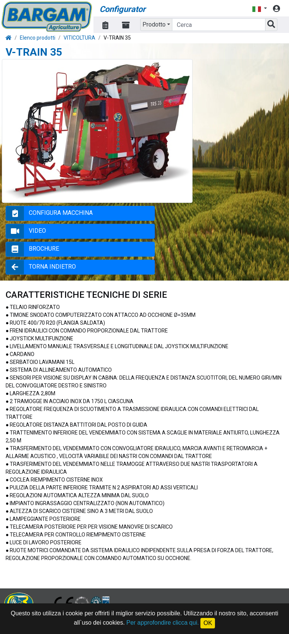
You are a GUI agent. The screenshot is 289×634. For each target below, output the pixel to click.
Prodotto (154, 24)
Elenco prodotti (37, 38)
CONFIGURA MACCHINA (61, 212)
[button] (259, 9)
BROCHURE (44, 248)
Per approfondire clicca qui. (162, 622)
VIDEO (37, 230)
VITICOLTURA (79, 38)
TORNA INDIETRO (52, 266)
